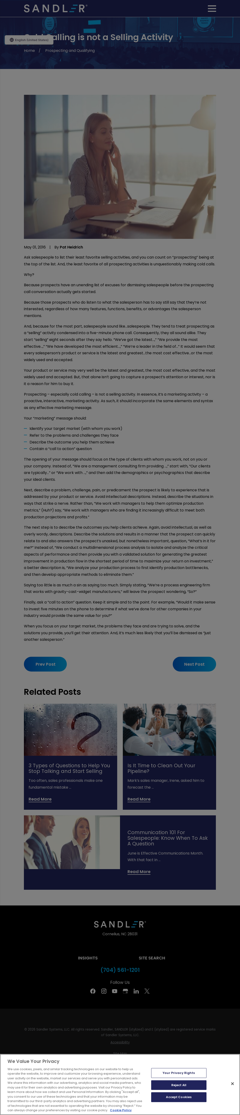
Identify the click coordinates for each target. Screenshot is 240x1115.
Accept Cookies (178, 1097)
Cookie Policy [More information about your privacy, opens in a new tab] (121, 1110)
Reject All (178, 1085)
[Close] (232, 1083)
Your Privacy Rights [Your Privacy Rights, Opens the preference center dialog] (179, 1073)
